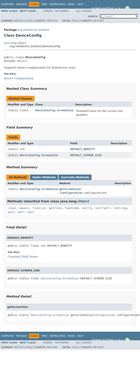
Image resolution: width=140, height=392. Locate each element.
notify (87, 208)
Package (21, 4)
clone (12, 208)
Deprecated (57, 4)
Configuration (71, 192)
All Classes (84, 11)
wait (11, 212)
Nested (19, 20)
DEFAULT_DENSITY (82, 149)
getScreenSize (70, 189)
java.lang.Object (15, 42)
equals (24, 208)
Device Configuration (19, 78)
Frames (48, 11)
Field (29, 20)
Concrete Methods (75, 177)
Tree (44, 4)
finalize (39, 208)
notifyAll (102, 208)
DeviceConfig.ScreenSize (54, 110)
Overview (7, 4)
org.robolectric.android (33, 29)
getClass (55, 208)
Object (22, 60)
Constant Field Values (23, 256)
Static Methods (44, 177)
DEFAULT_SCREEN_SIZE (86, 155)
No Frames (62, 11)
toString (120, 208)
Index (71, 4)
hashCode (72, 208)
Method (52, 20)
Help (80, 4)
